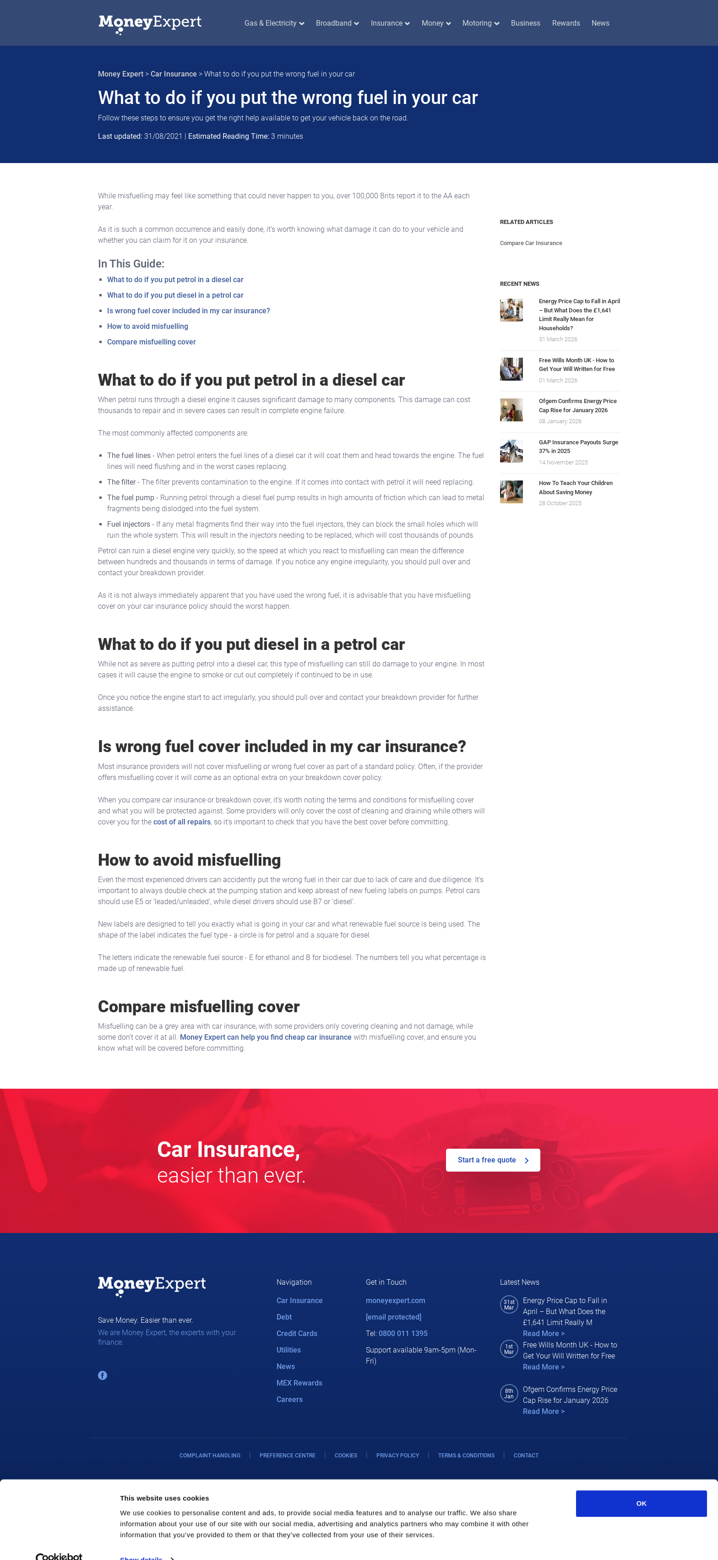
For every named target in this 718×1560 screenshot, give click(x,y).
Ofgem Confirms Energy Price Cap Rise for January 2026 (578, 406)
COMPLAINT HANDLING (210, 1455)
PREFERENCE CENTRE (287, 1455)
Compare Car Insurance (531, 243)
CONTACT (526, 1455)
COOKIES (346, 1455)
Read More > (544, 1333)
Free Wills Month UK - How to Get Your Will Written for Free (577, 365)
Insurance (390, 23)
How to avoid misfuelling (147, 326)
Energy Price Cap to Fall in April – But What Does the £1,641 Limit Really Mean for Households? (579, 315)
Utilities (289, 1350)
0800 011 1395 (403, 1333)
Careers (290, 1399)
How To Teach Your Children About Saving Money (576, 488)
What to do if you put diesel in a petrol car (175, 295)
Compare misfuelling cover (151, 342)
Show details (141, 1542)
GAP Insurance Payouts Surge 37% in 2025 (578, 447)
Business (525, 23)
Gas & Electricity (274, 23)
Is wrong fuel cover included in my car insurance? (188, 310)
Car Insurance (174, 74)
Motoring (480, 23)
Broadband (337, 23)
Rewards (566, 23)
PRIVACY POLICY (397, 1455)
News (600, 23)
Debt (284, 1317)
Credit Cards (297, 1333)
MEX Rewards (299, 1383)
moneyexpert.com (395, 1300)
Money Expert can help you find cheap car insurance (266, 1037)
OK (641, 1485)
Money (436, 23)
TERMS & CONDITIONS (466, 1455)
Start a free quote (493, 1160)
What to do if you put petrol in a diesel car (175, 279)
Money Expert (120, 74)
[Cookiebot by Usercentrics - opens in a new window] (59, 1542)
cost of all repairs (182, 822)
